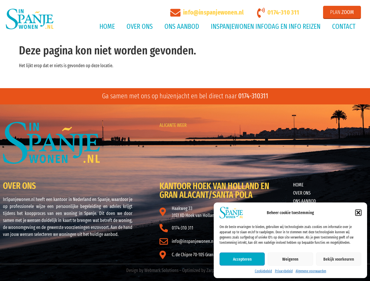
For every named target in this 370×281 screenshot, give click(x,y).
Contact (343, 26)
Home (107, 26)
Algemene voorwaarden (311, 271)
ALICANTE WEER (173, 125)
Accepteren (242, 259)
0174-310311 (253, 96)
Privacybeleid (284, 271)
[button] (358, 213)
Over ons (140, 26)
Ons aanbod (181, 26)
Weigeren (290, 259)
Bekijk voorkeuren (338, 259)
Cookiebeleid (263, 271)
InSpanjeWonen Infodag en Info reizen (265, 26)
